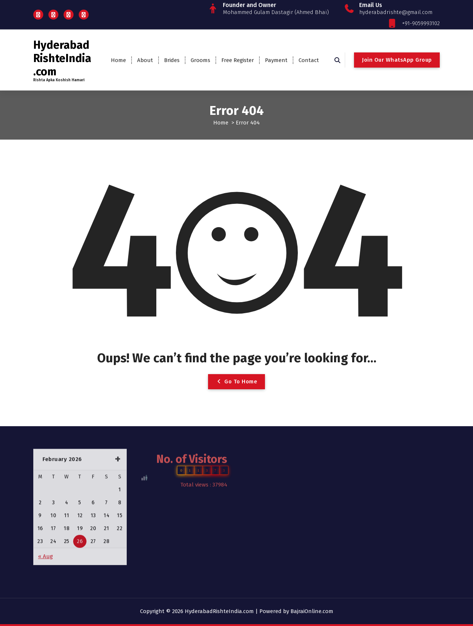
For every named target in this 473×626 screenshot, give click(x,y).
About (145, 60)
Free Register (237, 60)
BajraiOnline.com (311, 611)
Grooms (200, 60)
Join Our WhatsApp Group (397, 60)
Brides (172, 60)
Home (118, 60)
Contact (309, 60)
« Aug (45, 516)
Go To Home (236, 381)
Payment (276, 60)
